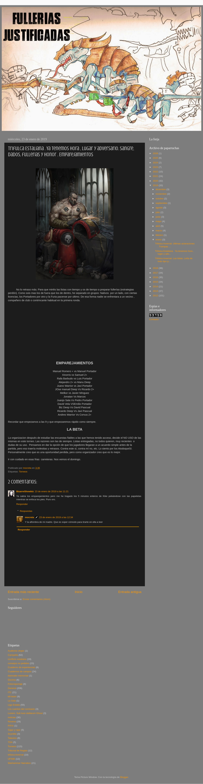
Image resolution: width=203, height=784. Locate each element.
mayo (159, 221)
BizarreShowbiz (25, 491)
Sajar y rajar (14, 730)
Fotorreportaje (15, 684)
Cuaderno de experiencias (21, 667)
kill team (12, 696)
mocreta (29, 517)
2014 (156, 286)
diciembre (161, 189)
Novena (12, 721)
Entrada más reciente (23, 592)
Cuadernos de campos (19, 671)
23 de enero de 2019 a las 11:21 (52, 491)
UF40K (11, 759)
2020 (156, 181)
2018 (156, 268)
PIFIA (11, 725)
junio (158, 217)
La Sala (12, 700)
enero (159, 239)
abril (158, 226)
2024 (156, 162)
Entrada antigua (129, 592)
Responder (22, 504)
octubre (160, 198)
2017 (156, 272)
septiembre (162, 203)
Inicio (78, 592)
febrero (160, 235)
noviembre (161, 194)
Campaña (13, 655)
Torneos (23, 471)
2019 (156, 185)
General (12, 688)
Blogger (124, 777)
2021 (156, 176)
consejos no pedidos (18, 663)
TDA (10, 742)
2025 (156, 158)
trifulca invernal (16, 754)
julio (158, 212)
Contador (154, 319)
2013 (156, 291)
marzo (159, 230)
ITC (10, 692)
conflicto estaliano (17, 659)
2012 (156, 295)
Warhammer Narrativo (19, 763)
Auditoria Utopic (16, 650)
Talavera (12, 738)
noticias (12, 717)
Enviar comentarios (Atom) (36, 599)
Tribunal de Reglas (17, 750)
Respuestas (26, 511)
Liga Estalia (14, 705)
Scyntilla (12, 734)
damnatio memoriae (18, 675)
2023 (156, 167)
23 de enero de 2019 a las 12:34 (56, 517)
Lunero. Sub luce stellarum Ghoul (25, 713)
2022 (156, 171)
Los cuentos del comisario (21, 709)
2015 (156, 282)
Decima (12, 680)
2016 (156, 277)
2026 (156, 153)
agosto (159, 207)
